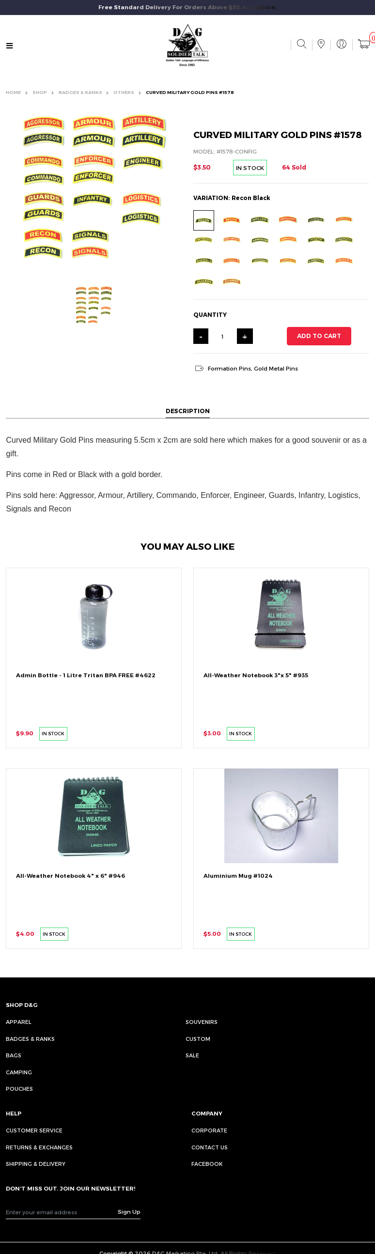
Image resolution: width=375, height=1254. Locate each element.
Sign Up (129, 1211)
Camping (19, 1072)
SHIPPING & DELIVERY (35, 1164)
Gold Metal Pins (276, 368)
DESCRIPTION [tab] (188, 410)
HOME (13, 92)
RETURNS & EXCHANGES (39, 1147)
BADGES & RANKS (80, 92)
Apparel (18, 1022)
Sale (192, 1055)
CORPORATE (209, 1130)
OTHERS (123, 92)
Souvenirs (202, 1022)
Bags (13, 1055)
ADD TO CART (319, 336)
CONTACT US (209, 1147)
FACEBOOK (207, 1164)
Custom (198, 1039)
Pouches (19, 1088)
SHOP (39, 92)
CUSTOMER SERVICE (34, 1130)
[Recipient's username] (62, 1212)
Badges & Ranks (30, 1039)
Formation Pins (229, 368)
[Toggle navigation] (9, 46)
